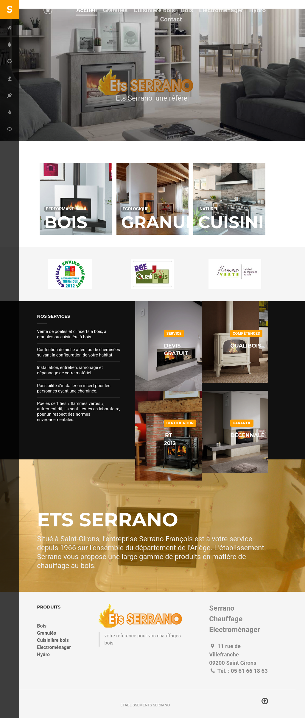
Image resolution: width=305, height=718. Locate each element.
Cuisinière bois (53, 640)
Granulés (169, 222)
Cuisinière (248, 222)
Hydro (43, 654)
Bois (65, 222)
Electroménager (54, 647)
